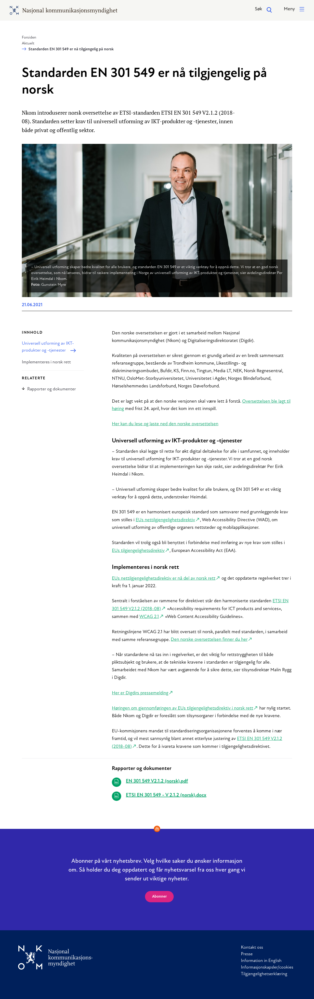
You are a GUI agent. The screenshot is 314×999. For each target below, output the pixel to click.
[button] (294, 9)
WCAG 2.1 (149, 617)
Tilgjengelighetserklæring (264, 974)
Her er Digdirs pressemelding (140, 693)
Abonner (159, 897)
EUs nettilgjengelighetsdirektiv (165, 520)
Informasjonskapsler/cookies (267, 967)
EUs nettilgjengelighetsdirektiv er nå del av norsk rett (163, 578)
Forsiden (29, 38)
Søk (263, 10)
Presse (247, 954)
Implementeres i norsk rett (46, 362)
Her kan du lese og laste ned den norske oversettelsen (165, 424)
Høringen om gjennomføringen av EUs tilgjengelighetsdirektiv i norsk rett (182, 708)
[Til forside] (55, 957)
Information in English (261, 960)
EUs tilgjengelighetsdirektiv (138, 550)
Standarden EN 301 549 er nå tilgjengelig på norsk (71, 49)
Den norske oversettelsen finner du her (209, 639)
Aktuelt (28, 43)
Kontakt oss (252, 947)
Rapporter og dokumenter (49, 389)
